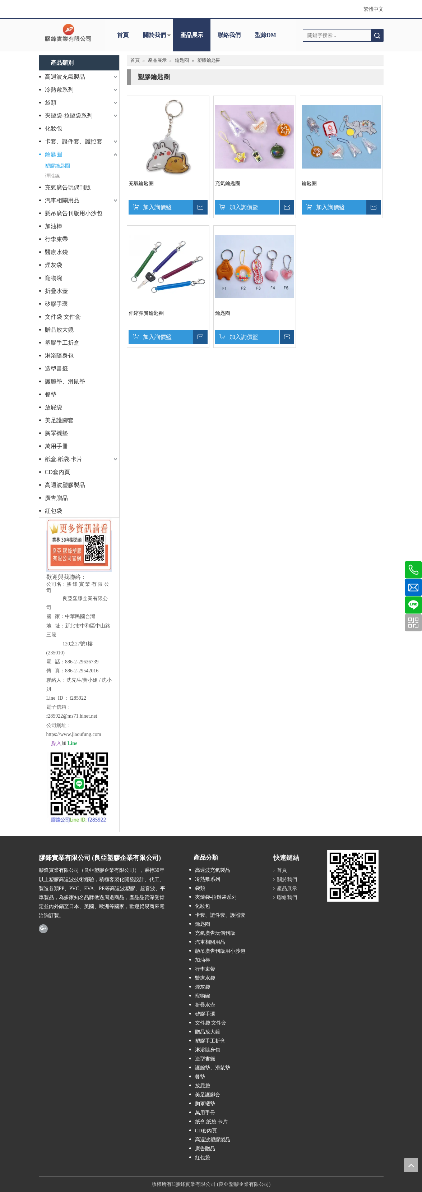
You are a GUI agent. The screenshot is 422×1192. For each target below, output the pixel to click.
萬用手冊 (56, 446)
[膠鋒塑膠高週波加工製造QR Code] (357, 876)
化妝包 (53, 128)
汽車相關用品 (62, 200)
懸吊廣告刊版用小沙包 (73, 213)
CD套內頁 (57, 472)
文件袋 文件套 (63, 317)
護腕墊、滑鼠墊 (65, 381)
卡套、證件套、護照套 (73, 141)
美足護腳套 (59, 420)
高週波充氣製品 (65, 77)
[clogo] (68, 33)
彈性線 (52, 176)
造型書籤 (56, 368)
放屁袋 (53, 407)
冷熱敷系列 (59, 90)
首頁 (123, 35)
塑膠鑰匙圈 (57, 166)
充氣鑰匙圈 (141, 183)
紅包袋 (53, 511)
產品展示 (191, 35)
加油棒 (53, 226)
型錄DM (265, 35)
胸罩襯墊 (56, 433)
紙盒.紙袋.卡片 (63, 459)
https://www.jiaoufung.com (73, 734)
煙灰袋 (53, 265)
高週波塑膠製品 (65, 485)
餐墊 (50, 394)
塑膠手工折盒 (62, 343)
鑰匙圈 (53, 154)
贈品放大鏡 (59, 330)
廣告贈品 (56, 498)
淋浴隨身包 (59, 356)
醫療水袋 (56, 252)
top (411, 1165)
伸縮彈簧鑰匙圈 (146, 313)
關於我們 (154, 35)
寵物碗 (53, 278)
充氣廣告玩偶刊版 (68, 187)
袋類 (50, 103)
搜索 (377, 35)
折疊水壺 (56, 291)
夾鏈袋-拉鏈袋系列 (69, 115)
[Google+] (43, 928)
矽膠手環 (56, 304)
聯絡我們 (229, 35)
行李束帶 (56, 239)
